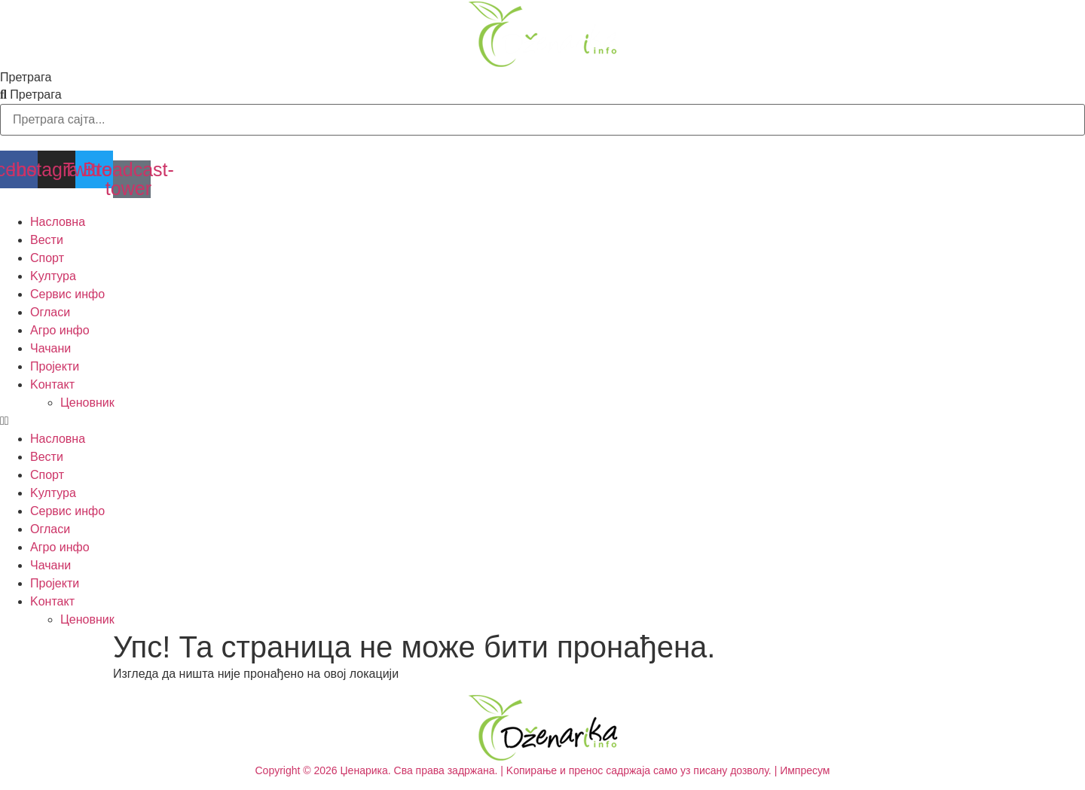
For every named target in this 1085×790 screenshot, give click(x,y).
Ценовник (87, 402)
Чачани (50, 348)
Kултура (53, 276)
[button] (542, 421)
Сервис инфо (67, 294)
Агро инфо (60, 330)
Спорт (47, 258)
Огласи (50, 312)
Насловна (57, 221)
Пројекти (54, 366)
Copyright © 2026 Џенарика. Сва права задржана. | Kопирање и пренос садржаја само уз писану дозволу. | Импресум (542, 770)
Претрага (25, 78)
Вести (46, 239)
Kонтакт (52, 384)
